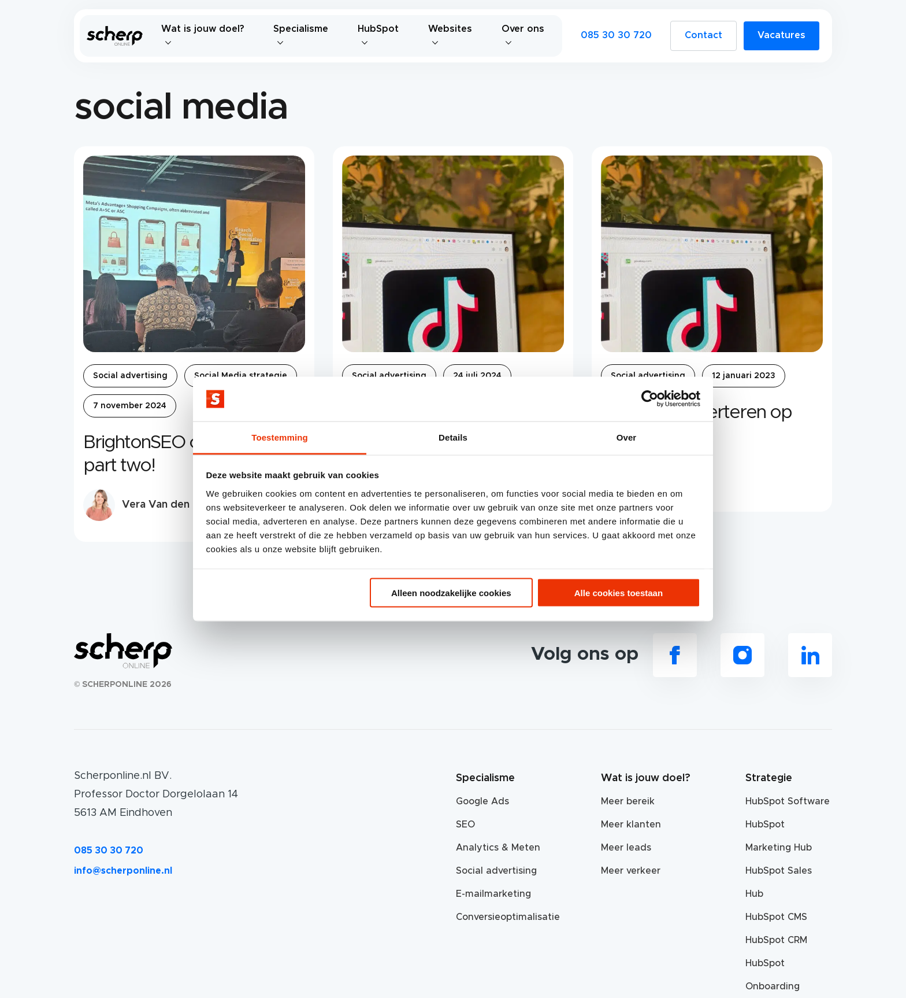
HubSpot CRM (776, 940)
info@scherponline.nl (123, 870)
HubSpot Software (787, 801)
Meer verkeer (630, 870)
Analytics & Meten (498, 847)
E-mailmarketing (493, 894)
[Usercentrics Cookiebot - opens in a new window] (649, 399)
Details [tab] (453, 437)
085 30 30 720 (616, 35)
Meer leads (626, 847)
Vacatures (781, 35)
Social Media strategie (240, 376)
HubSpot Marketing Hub (778, 836)
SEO (465, 824)
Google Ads (482, 801)
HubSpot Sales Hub (778, 882)
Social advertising (130, 376)
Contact (703, 35)
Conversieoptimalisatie (499, 917)
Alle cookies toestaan (618, 593)
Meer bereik (628, 801)
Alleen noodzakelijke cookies (451, 593)
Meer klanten (631, 824)
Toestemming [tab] (279, 437)
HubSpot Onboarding (772, 975)
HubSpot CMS (776, 917)
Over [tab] (627, 437)
